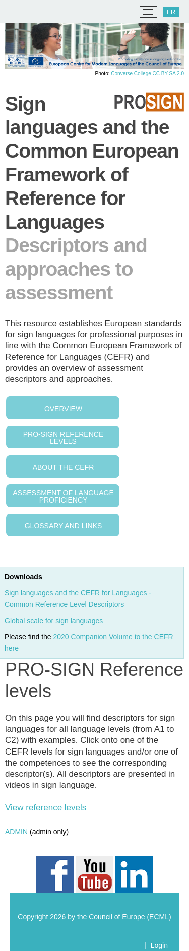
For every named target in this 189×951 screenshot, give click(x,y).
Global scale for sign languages (55, 621)
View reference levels (45, 807)
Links (92, 526)
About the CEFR (63, 467)
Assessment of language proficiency (63, 496)
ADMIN (16, 832)
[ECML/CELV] (20, 12)
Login (159, 945)
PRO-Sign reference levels (63, 437)
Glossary (44, 526)
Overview (63, 409)
